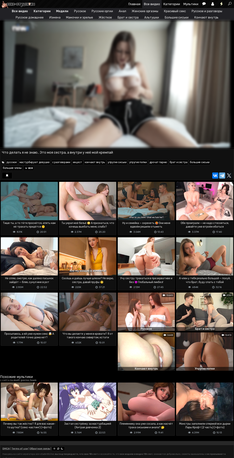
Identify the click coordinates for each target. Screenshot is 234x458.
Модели (62, 11)
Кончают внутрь (206, 17)
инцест (77, 162)
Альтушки (151, 17)
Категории (171, 4)
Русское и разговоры (207, 11)
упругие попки (138, 162)
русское (12, 162)
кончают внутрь (95, 162)
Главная (134, 4)
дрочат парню (158, 162)
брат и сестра (178, 162)
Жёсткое (105, 17)
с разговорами (61, 162)
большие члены (12, 168)
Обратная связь (40, 448)
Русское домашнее (30, 17)
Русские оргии (102, 11)
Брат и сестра (128, 17)
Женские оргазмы (145, 11)
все (28, 168)
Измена (54, 17)
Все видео (152, 4)
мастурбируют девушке (34, 162)
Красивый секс (175, 11)
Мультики (190, 4)
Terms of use (19, 448)
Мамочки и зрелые (79, 17)
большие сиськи (200, 162)
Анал (122, 11)
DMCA (6, 448)
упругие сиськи (117, 162)
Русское (80, 11)
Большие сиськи (177, 17)
